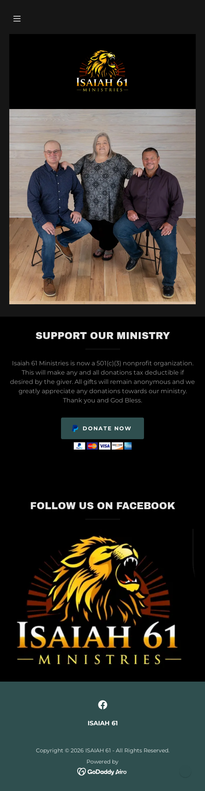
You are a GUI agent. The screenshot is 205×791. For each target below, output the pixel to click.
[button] (17, 18)
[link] (102, 70)
